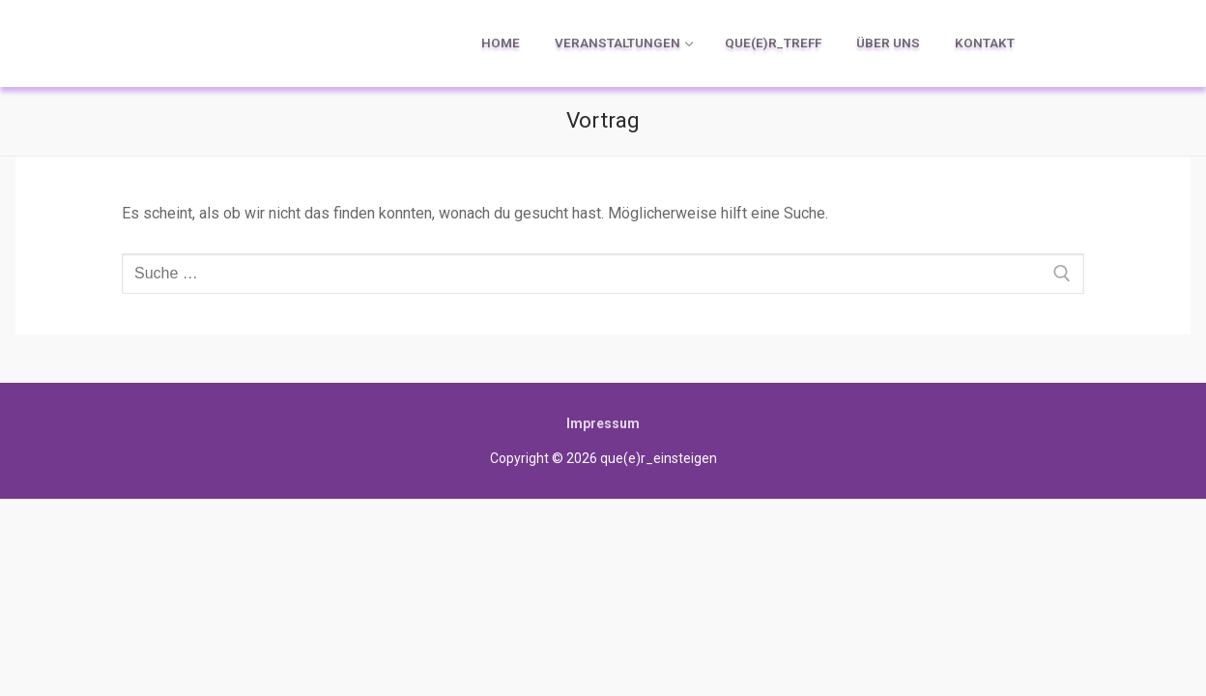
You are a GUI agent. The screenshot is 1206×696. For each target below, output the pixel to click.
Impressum (603, 423)
